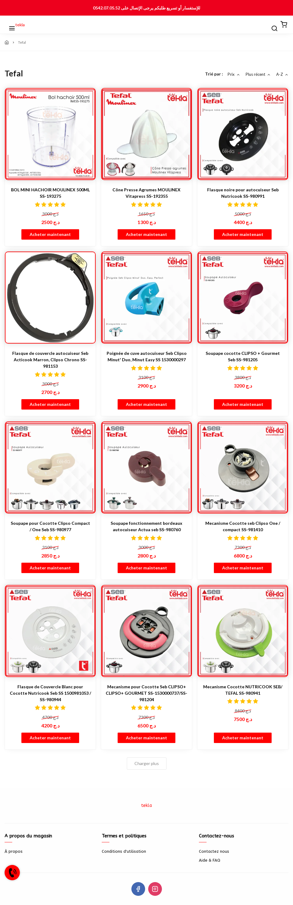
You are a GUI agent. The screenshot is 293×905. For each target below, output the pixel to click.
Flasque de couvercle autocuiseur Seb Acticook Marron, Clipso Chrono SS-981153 (50, 360)
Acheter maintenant (50, 234)
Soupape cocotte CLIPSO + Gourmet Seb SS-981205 (243, 356)
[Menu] (9, 24)
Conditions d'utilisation (124, 851)
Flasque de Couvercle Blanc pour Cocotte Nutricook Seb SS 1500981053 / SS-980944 (50, 693)
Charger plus (146, 763)
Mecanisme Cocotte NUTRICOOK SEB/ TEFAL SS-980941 (242, 690)
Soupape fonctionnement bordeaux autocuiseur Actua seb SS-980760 (146, 526)
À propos (14, 851)
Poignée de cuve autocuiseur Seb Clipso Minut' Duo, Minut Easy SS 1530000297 (147, 356)
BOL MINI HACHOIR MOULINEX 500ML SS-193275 (50, 193)
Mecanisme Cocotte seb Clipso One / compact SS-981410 (242, 526)
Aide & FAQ (209, 860)
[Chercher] (271, 24)
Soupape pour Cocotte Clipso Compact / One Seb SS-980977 (50, 526)
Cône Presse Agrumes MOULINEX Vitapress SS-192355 (146, 193)
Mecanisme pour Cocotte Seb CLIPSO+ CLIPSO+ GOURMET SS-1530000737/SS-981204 (146, 693)
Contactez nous (214, 851)
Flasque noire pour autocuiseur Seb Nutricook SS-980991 (243, 193)
